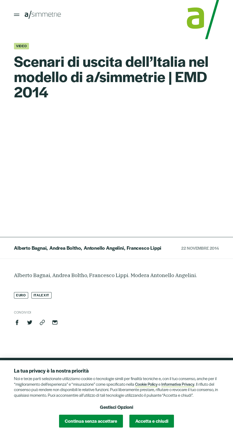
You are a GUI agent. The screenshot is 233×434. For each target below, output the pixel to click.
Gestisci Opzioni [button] (116, 407)
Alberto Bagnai (30, 247)
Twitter (30, 322)
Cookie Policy (146, 384)
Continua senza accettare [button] (91, 421)
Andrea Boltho (65, 247)
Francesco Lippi (144, 247)
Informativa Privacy (177, 384)
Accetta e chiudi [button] (151, 421)
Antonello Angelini (104, 247)
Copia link (42, 322)
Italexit (41, 295)
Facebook (17, 322)
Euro (21, 295)
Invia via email (55, 322)
